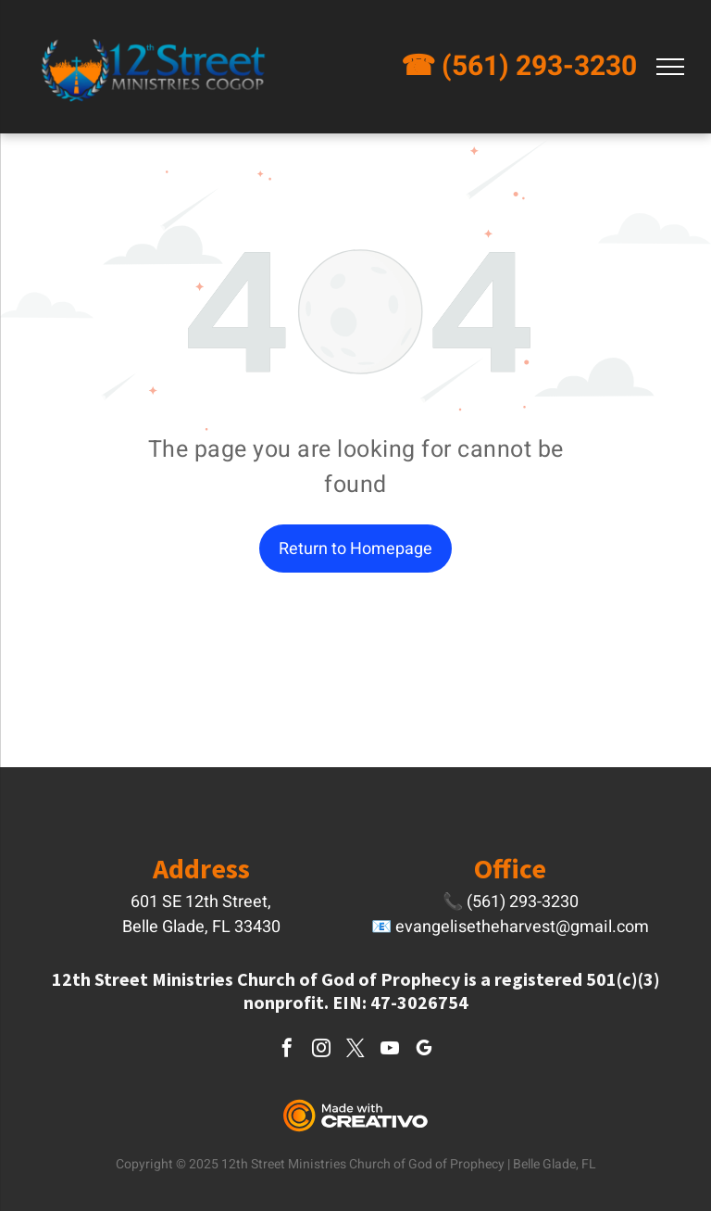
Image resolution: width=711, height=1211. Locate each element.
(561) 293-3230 (539, 66)
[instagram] (321, 1050)
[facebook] (287, 1050)
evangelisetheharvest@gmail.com (522, 927)
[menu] (670, 67)
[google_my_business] (424, 1050)
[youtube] (390, 1050)
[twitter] (355, 1050)
